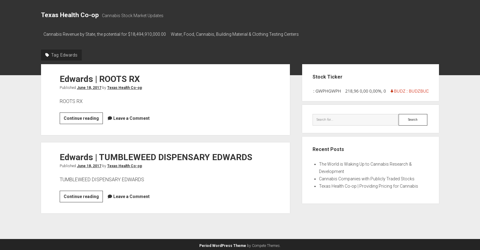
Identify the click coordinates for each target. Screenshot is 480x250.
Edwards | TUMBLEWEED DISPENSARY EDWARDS (156, 155)
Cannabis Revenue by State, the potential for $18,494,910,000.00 (104, 34)
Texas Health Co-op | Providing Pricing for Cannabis (368, 184)
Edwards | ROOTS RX (100, 77)
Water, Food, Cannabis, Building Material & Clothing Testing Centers (238, 34)
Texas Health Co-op (70, 15)
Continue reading (83, 117)
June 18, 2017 (89, 86)
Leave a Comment (131, 116)
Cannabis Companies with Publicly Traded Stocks (366, 177)
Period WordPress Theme (222, 244)
